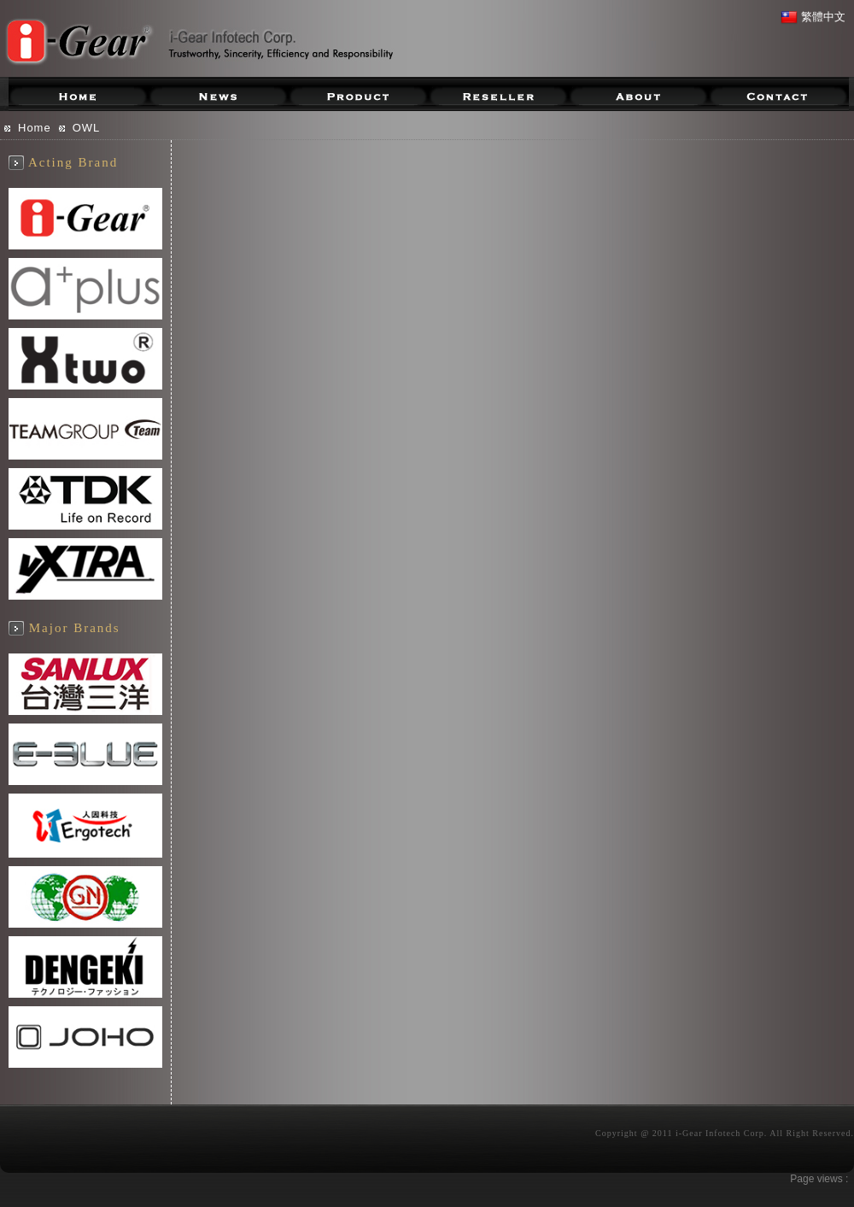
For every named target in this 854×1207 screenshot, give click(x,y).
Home (34, 127)
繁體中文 (813, 16)
